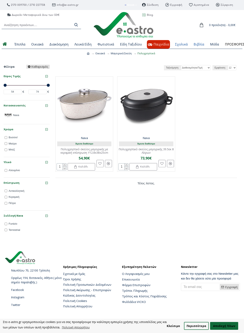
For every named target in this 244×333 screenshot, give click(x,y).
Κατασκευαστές (15, 105)
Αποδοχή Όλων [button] (224, 326)
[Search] (76, 25)
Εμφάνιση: (220, 67)
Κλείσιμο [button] (173, 326)
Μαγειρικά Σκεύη (121, 53)
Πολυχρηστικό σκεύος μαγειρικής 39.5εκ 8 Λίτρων (146, 151)
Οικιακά (100, 53)
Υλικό (7, 162)
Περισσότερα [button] (196, 326)
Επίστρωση (11, 183)
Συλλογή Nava (13, 215)
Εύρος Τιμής (12, 76)
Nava (84, 138)
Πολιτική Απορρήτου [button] (76, 327)
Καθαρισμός (39, 67)
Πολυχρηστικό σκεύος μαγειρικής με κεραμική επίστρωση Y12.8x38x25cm (84, 151)
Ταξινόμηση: (172, 67)
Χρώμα (8, 129)
